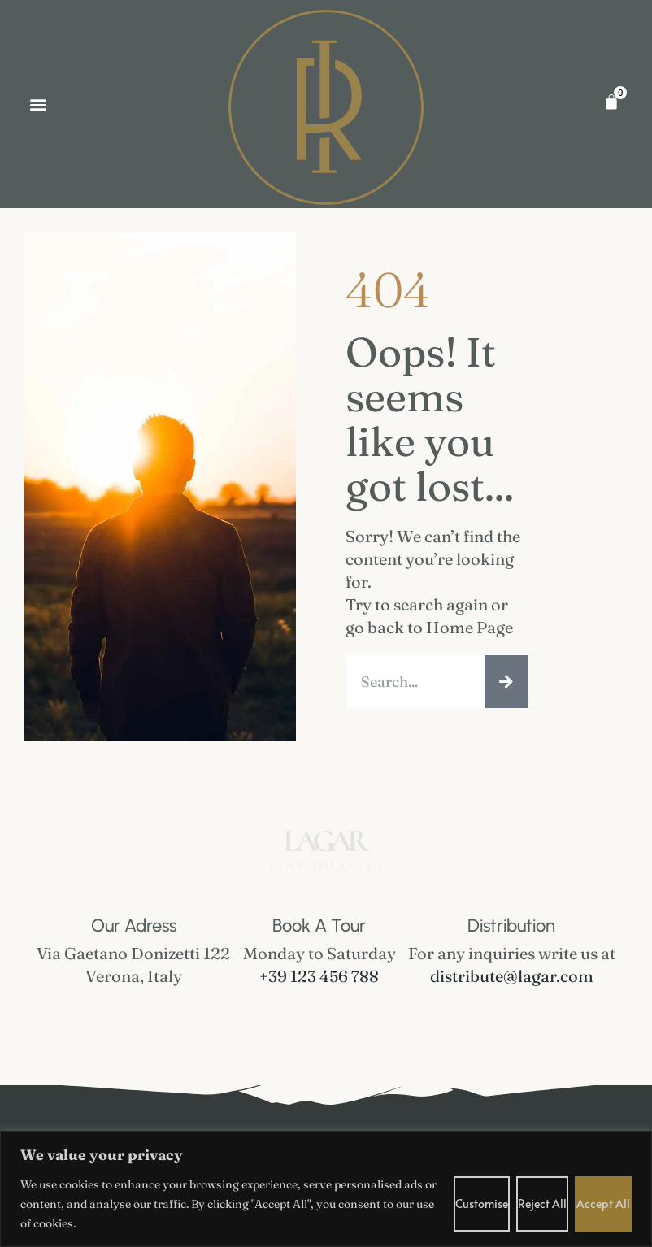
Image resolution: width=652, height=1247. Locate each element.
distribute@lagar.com (511, 976)
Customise (481, 1203)
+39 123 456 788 (319, 976)
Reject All (542, 1203)
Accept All (603, 1203)
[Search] (506, 681)
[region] (326, 1189)
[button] (37, 103)
